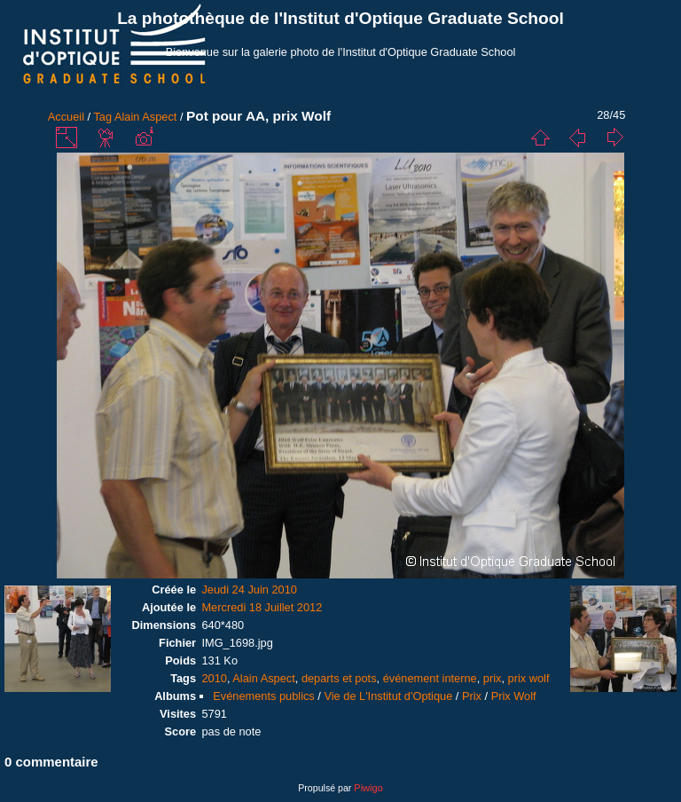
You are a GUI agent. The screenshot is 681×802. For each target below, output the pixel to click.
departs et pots (339, 678)
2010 (213, 678)
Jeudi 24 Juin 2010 (248, 589)
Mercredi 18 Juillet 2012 (261, 607)
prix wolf (529, 678)
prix (492, 678)
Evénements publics (264, 696)
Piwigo (368, 787)
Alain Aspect (145, 116)
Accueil (66, 116)
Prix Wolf (513, 696)
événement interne (430, 678)
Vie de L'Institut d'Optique (388, 696)
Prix (471, 696)
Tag (102, 116)
